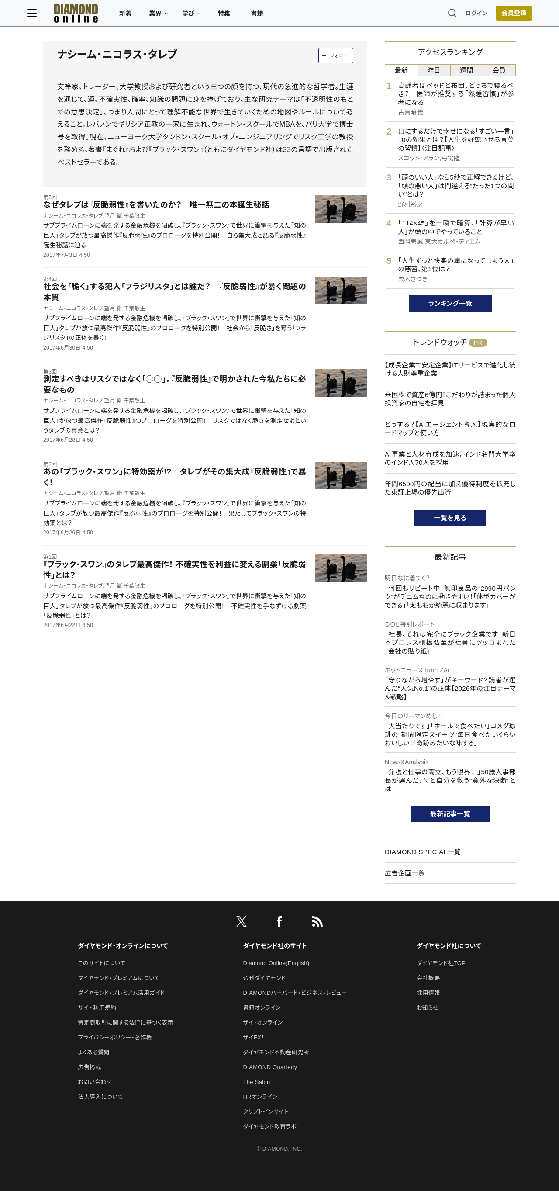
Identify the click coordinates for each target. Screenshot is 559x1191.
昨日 (434, 70)
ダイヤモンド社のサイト (275, 945)
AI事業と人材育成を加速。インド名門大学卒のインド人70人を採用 (450, 458)
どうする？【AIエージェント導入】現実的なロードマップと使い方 (450, 429)
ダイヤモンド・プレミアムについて (118, 978)
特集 (240, 15)
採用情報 (428, 993)
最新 (401, 70)
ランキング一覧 (450, 303)
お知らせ (427, 1007)
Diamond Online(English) (276, 963)
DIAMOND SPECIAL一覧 (423, 851)
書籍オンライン (262, 1007)
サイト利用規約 (97, 1007)
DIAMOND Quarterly (270, 1067)
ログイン (460, 15)
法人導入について (100, 1097)
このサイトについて (101, 963)
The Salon (256, 1082)
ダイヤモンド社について (449, 945)
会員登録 (497, 15)
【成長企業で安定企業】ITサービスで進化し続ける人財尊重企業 (450, 369)
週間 (466, 70)
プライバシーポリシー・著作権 (115, 1037)
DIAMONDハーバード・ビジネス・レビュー (295, 993)
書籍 (273, 15)
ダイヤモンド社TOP (441, 963)
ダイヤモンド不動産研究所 (276, 1052)
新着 (141, 15)
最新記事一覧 (450, 813)
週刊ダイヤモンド (264, 978)
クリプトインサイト (266, 1111)
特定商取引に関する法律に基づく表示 (125, 1022)
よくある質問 (93, 1052)
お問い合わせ (95, 1082)
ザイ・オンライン (263, 1022)
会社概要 (428, 978)
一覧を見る (450, 518)
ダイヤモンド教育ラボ (270, 1126)
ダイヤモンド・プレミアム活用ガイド (121, 993)
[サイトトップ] (83, 15)
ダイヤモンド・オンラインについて (123, 945)
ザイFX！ (254, 1037)
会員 (499, 70)
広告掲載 (89, 1067)
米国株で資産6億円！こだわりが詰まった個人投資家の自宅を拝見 (450, 399)
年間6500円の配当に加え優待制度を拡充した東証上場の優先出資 (450, 488)
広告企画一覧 (405, 873)
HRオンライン (260, 1097)
